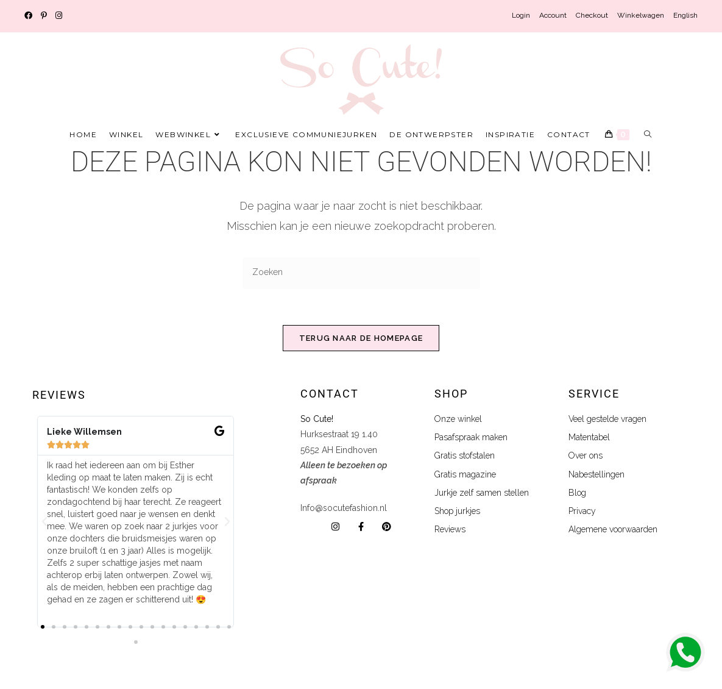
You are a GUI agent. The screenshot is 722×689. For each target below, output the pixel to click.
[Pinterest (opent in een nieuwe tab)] (44, 16)
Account (553, 15)
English (685, 15)
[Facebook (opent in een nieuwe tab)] (30, 16)
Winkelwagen (640, 15)
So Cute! (318, 419)
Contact (329, 394)
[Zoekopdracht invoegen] (361, 273)
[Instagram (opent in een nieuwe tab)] (58, 16)
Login (521, 15)
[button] (44, 522)
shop (451, 394)
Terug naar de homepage (361, 338)
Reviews (59, 395)
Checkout (592, 15)
